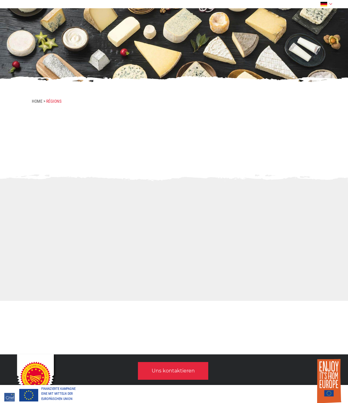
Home (37, 101)
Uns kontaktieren (173, 371)
